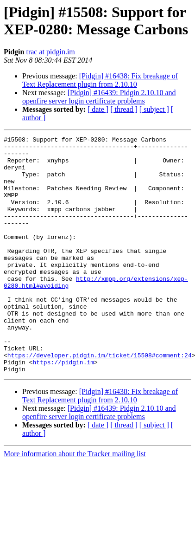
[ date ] (98, 109)
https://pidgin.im (63, 408)
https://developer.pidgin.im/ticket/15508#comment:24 (99, 399)
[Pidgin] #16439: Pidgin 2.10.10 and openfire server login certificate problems (99, 97)
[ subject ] (154, 109)
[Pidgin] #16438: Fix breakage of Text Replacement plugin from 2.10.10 (100, 80)
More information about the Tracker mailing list (75, 501)
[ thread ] (124, 109)
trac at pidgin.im (50, 52)
